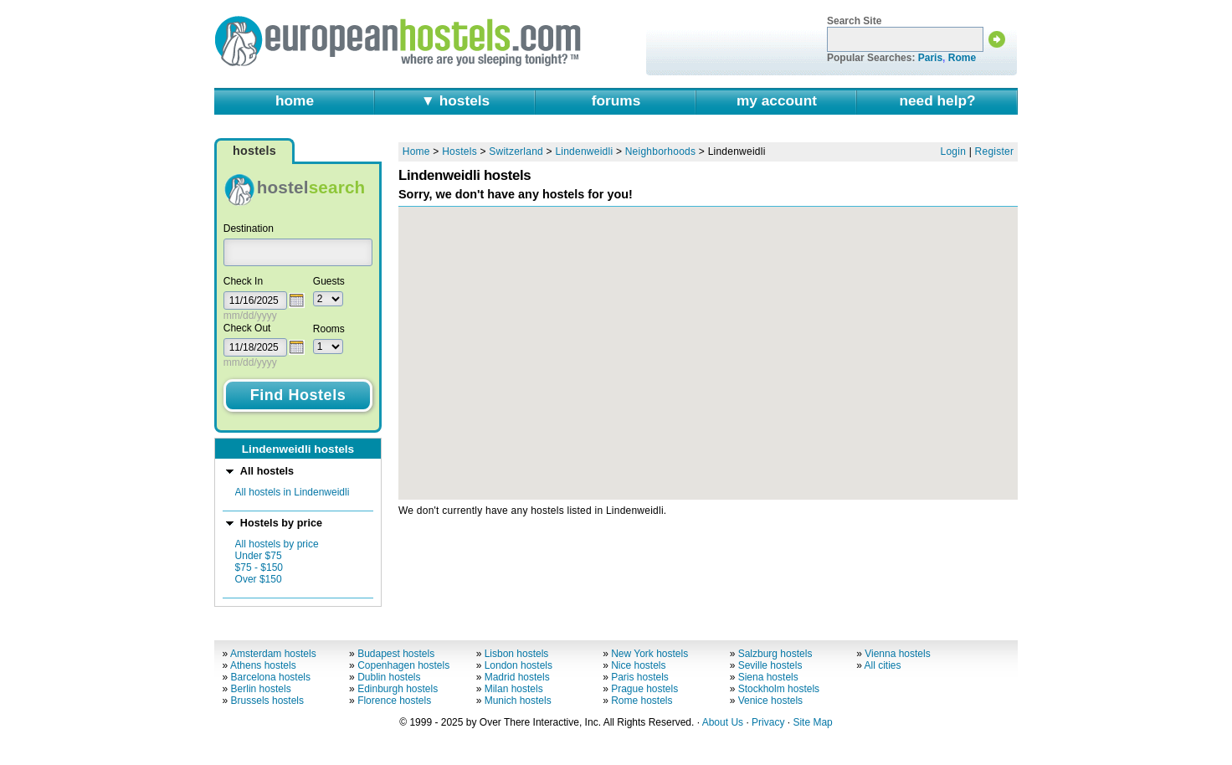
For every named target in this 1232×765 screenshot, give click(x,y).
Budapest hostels (395, 654)
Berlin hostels (261, 689)
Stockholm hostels (778, 689)
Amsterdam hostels (273, 654)
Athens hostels (263, 665)
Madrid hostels (517, 677)
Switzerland (516, 151)
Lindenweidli (584, 151)
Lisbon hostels (517, 654)
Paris (930, 58)
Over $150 (258, 579)
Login (954, 151)
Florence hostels (394, 700)
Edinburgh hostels (397, 689)
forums (616, 100)
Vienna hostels (898, 654)
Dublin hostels (388, 677)
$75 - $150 (259, 567)
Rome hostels (641, 700)
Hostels (459, 151)
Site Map (812, 722)
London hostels (518, 665)
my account (777, 100)
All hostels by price (277, 544)
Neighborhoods (660, 151)
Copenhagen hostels (403, 665)
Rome (962, 58)
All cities (883, 665)
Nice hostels (638, 665)
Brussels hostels (267, 700)
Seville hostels (770, 665)
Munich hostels (518, 700)
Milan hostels (514, 689)
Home (416, 151)
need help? (937, 100)
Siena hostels (768, 677)
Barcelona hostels (271, 677)
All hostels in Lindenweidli (292, 492)
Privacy (768, 722)
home (294, 100)
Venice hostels (770, 700)
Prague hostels (644, 689)
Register (994, 151)
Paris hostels (640, 677)
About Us (722, 722)
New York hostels (649, 654)
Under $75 (258, 556)
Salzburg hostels (775, 654)
